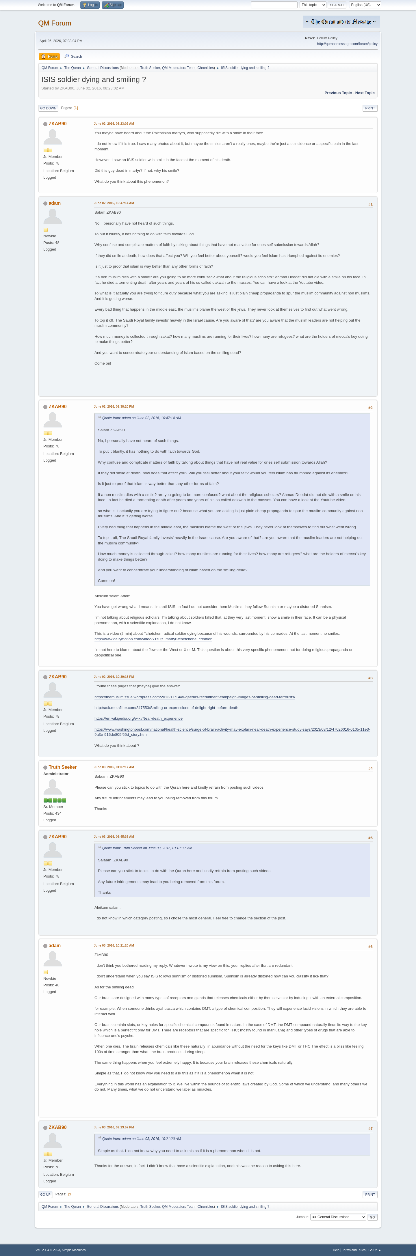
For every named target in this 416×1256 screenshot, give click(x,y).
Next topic (365, 93)
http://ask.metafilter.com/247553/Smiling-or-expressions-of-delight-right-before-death (166, 708)
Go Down (48, 108)
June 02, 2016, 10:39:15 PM (114, 676)
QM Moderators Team (179, 68)
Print (370, 108)
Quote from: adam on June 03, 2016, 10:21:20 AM (141, 1139)
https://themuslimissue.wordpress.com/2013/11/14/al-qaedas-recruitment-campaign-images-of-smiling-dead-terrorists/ (194, 697)
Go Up (45, 1194)
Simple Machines (74, 1250)
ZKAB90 (57, 123)
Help (336, 1250)
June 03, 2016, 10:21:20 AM (114, 945)
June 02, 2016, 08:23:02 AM (114, 123)
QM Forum (54, 23)
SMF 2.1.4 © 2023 (47, 1250)
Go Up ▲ (374, 1250)
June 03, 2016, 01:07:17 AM (114, 767)
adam (55, 203)
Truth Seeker (150, 68)
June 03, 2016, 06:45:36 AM (114, 836)
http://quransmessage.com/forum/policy (347, 44)
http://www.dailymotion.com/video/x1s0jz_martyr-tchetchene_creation (153, 639)
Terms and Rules (354, 1250)
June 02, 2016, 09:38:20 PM (114, 406)
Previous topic (338, 93)
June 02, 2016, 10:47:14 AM (114, 203)
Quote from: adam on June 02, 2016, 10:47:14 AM (141, 418)
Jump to (302, 1217)
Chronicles (205, 68)
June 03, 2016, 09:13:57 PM (114, 1127)
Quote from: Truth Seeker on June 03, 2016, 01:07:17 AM (147, 848)
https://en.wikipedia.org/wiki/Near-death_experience (138, 718)
